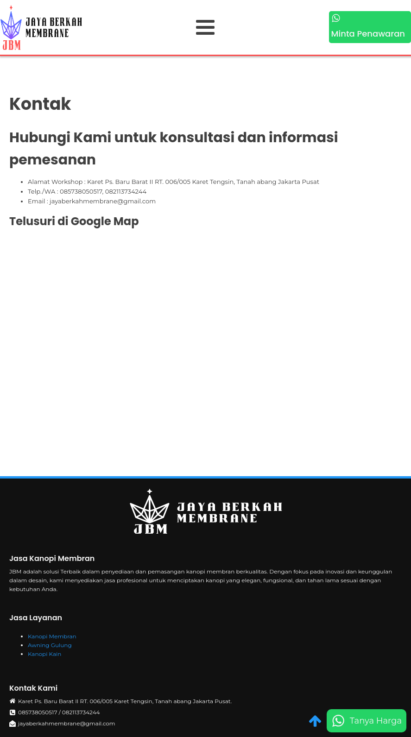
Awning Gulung (50, 645)
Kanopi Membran (52, 636)
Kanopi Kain (44, 653)
